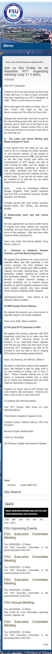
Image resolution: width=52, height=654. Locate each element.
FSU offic (26, 112)
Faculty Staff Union (19, 29)
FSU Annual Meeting (19, 602)
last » (13, 523)
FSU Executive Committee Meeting (26, 535)
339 (27, 519)
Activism (12, 485)
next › (7, 523)
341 (41, 519)
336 (7, 519)
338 (21, 519)
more (45, 644)
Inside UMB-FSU (28, 485)
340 (34, 519)
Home (7, 62)
